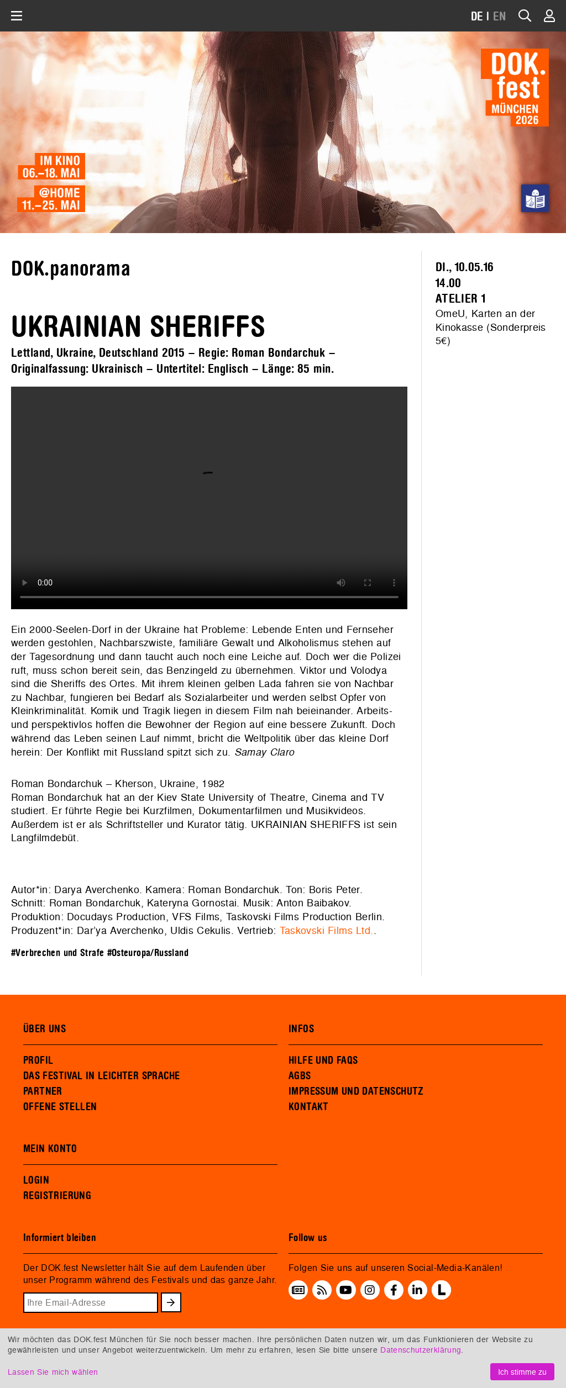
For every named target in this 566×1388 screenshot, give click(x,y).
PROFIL (38, 1060)
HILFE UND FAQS (323, 1060)
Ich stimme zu (522, 1371)
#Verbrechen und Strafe (57, 953)
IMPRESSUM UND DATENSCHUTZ (356, 1091)
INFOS (301, 1029)
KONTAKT (309, 1106)
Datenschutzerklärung (420, 1349)
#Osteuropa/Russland (147, 953)
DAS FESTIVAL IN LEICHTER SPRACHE (101, 1075)
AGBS (300, 1075)
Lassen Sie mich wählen (53, 1371)
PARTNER (42, 1091)
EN (499, 16)
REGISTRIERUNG (57, 1195)
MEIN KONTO (50, 1148)
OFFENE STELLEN (60, 1106)
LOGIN (36, 1180)
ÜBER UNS (44, 1029)
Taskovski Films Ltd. (327, 930)
